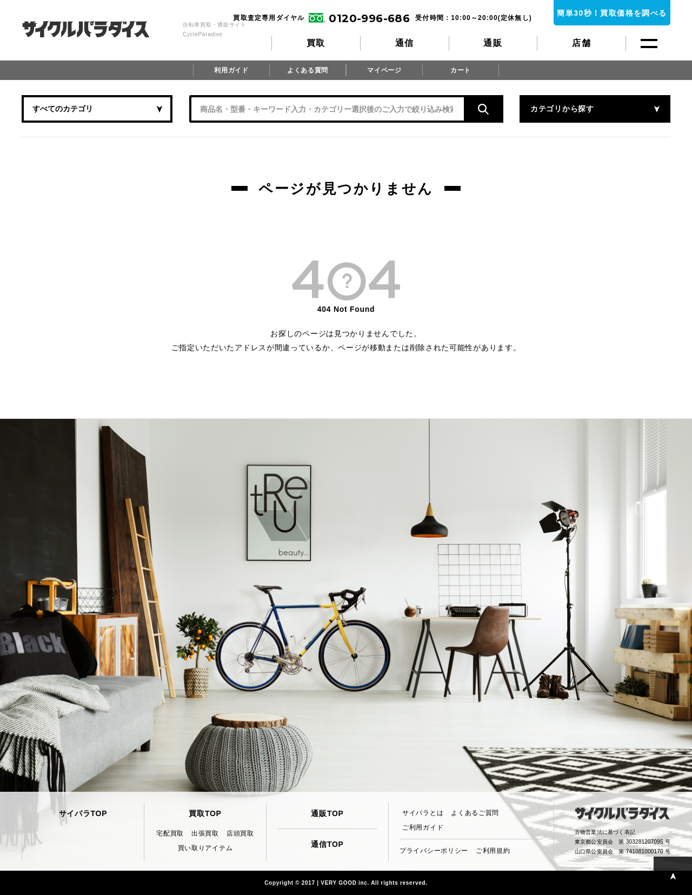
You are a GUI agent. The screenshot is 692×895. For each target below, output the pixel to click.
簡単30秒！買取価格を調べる (612, 13)
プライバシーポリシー (434, 850)
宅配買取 (170, 833)
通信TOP (327, 844)
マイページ (384, 70)
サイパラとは (422, 813)
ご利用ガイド (422, 827)
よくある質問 (307, 70)
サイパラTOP (83, 813)
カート (460, 70)
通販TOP (327, 813)
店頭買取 (240, 833)
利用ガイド (231, 70)
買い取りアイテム (205, 848)
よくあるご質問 (475, 813)
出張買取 (205, 833)
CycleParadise (98, 29)
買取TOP (205, 813)
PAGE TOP (673, 876)
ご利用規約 (493, 850)
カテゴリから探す (562, 108)
